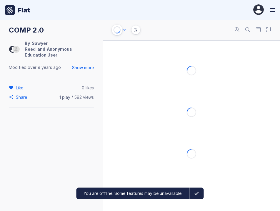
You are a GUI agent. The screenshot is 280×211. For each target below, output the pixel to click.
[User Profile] (258, 10)
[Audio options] (124, 30)
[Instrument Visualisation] (135, 29)
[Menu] (272, 10)
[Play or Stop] (117, 30)
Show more (83, 67)
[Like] (20, 87)
